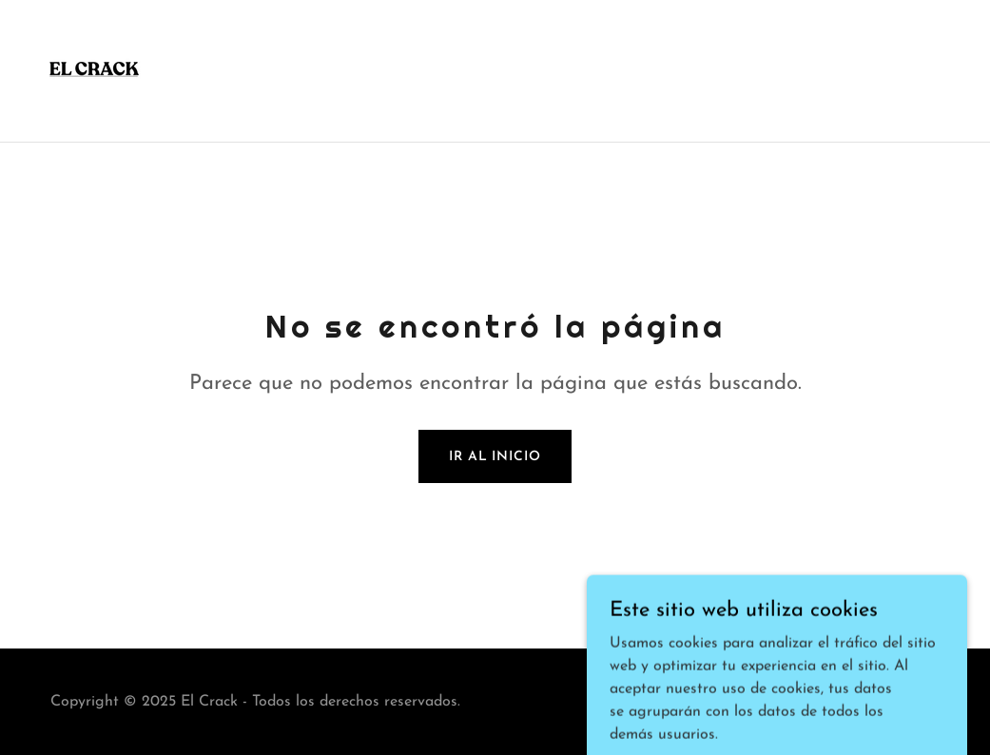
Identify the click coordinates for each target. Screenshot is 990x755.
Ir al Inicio (495, 457)
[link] (94, 70)
